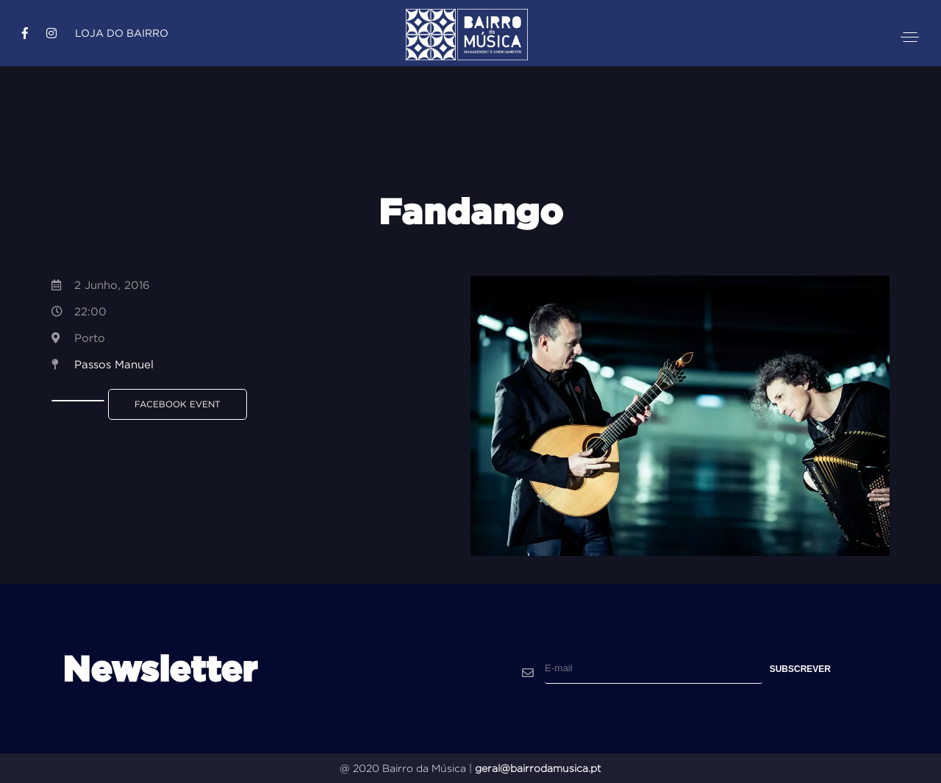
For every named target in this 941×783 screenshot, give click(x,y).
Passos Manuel (114, 364)
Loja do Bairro (121, 33)
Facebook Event (178, 404)
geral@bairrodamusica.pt (538, 768)
